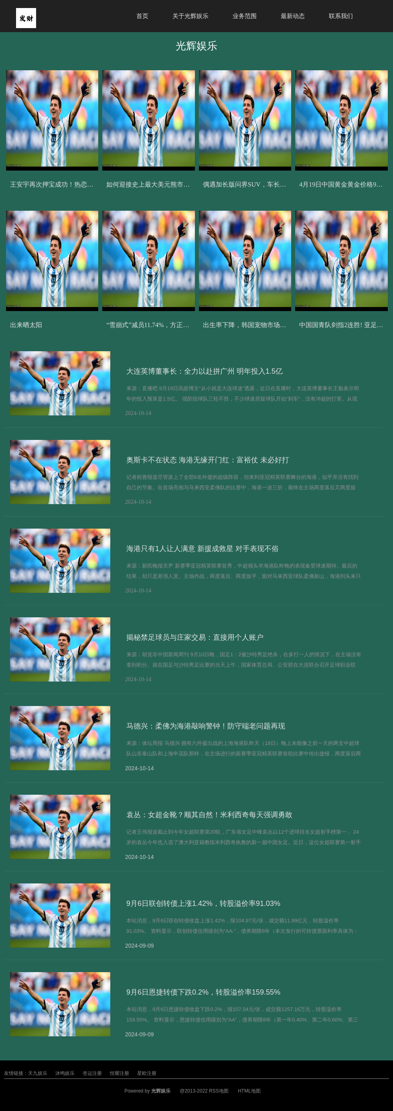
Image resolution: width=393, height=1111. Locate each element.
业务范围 (245, 15)
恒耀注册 (119, 1073)
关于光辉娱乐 (190, 15)
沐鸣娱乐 (65, 1073)
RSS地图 (219, 1091)
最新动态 (293, 15)
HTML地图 (249, 1091)
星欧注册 (146, 1073)
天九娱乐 (37, 1073)
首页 (142, 15)
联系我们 (341, 15)
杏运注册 (92, 1073)
